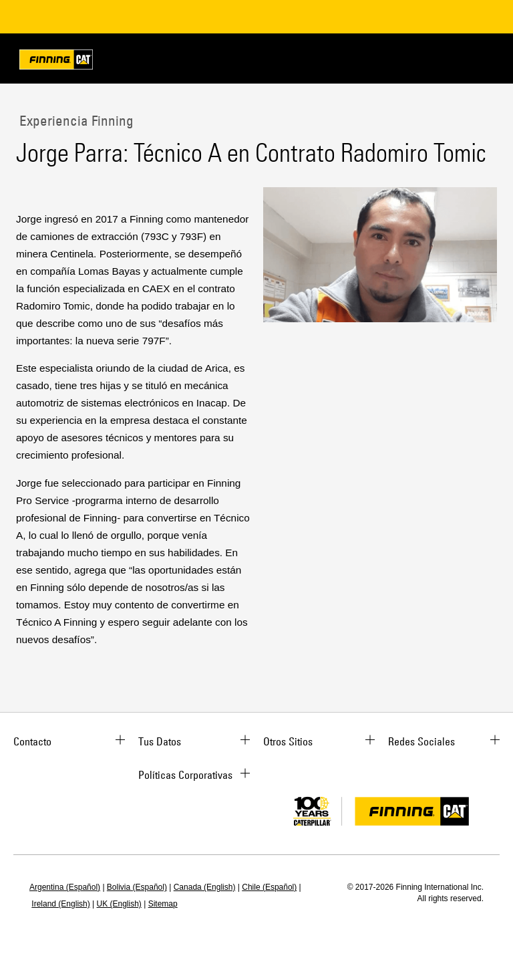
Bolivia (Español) (137, 887)
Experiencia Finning (75, 120)
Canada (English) (205, 887)
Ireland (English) (60, 904)
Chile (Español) (269, 887)
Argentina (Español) (64, 887)
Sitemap (163, 904)
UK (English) (119, 904)
